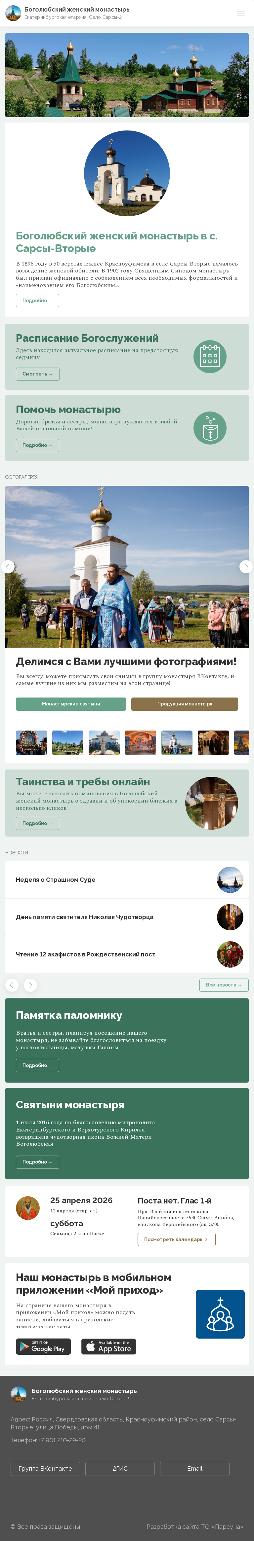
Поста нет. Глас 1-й (175, 1200)
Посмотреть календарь (176, 1239)
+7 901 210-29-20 (62, 1440)
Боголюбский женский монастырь (77, 9)
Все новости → (224, 984)
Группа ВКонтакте (45, 1468)
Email (194, 1468)
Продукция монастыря (184, 703)
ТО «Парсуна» (222, 1526)
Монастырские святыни (71, 703)
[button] (8, 566)
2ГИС (120, 1468)
